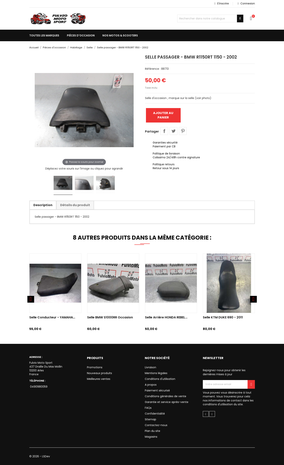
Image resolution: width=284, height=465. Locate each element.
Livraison (150, 367)
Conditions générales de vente (165, 396)
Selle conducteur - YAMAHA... (52, 317)
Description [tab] (42, 205)
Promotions (94, 367)
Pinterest (183, 131)
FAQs (148, 408)
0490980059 (38, 387)
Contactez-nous (156, 425)
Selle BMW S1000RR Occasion (110, 317)
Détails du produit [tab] (75, 205)
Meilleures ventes (98, 379)
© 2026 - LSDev (39, 456)
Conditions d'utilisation (160, 379)
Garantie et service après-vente (166, 402)
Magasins (151, 437)
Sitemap (150, 419)
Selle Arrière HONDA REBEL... (166, 317)
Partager (164, 131)
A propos (151, 385)
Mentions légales (156, 373)
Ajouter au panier (163, 115)
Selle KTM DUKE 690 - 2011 (223, 317)
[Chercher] (210, 18)
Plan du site (152, 431)
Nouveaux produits (99, 373)
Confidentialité (155, 413)
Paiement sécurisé (157, 390)
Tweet (173, 131)
